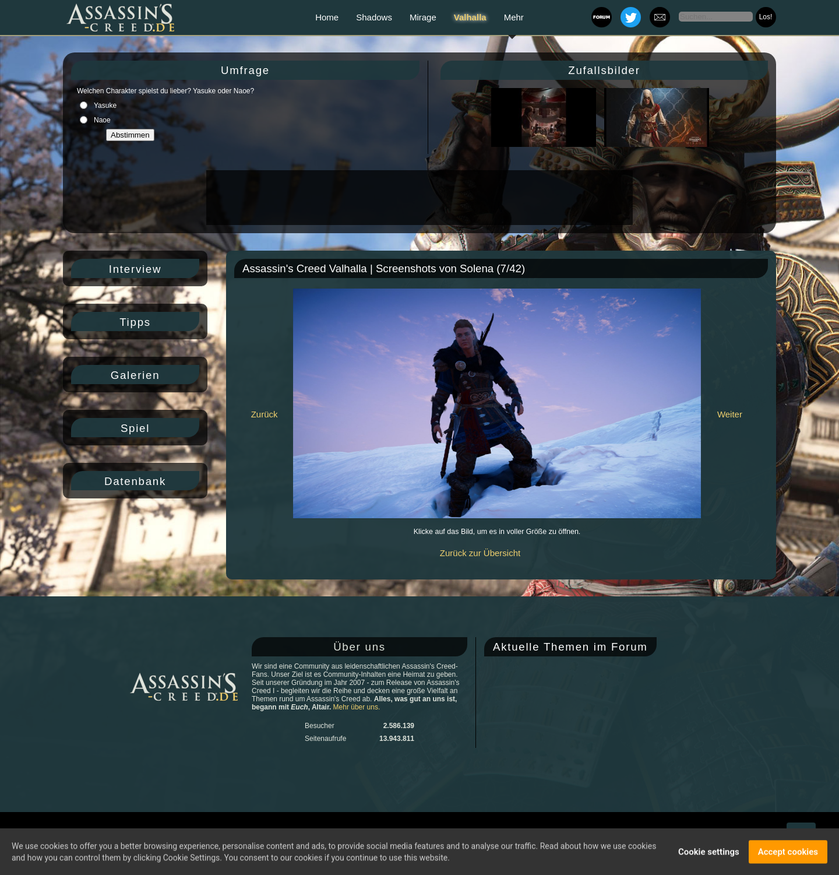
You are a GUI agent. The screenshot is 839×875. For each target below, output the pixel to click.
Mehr (514, 17)
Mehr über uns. (356, 707)
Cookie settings (708, 853)
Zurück (264, 414)
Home (327, 17)
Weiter (729, 414)
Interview (135, 269)
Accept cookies (788, 853)
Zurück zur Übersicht (480, 553)
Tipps (135, 322)
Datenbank (135, 481)
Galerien (135, 375)
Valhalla (470, 17)
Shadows (374, 17)
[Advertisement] (418, 197)
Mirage (423, 17)
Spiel (135, 428)
